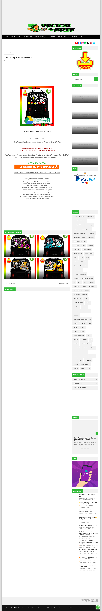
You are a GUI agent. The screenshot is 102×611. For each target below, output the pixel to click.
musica (85, 282)
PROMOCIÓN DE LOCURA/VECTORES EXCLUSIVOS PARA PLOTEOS (88, 550)
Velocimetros (77, 352)
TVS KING (86, 347)
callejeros (85, 352)
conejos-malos (77, 356)
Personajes (84, 307)
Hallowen (76, 339)
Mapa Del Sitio (45, 607)
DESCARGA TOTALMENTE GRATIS (88, 525)
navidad (92, 282)
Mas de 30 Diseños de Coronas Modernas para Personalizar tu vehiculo (85, 439)
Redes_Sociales (77, 347)
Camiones (82, 327)
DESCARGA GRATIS (37, 163)
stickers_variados (85, 364)
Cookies (6, 607)
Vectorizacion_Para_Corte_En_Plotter (82, 319)
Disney (85, 298)
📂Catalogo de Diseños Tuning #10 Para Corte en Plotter (88, 503)
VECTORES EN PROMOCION (64, 37)
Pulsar (84, 286)
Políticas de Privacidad (15, 607)
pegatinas (76, 364)
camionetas (91, 237)
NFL (91, 339)
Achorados (83, 261)
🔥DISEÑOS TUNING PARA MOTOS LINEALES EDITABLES (88, 558)
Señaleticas (76, 315)
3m (74, 282)
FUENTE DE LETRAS (78, 302)
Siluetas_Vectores (78, 253)
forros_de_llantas (78, 290)
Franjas (75, 257)
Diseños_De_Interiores (79, 335)
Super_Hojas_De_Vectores (80, 220)
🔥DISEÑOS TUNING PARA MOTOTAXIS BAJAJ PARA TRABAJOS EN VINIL (88, 542)
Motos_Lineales (91, 233)
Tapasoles (90, 245)
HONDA (88, 335)
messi (75, 360)
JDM (86, 266)
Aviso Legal (38, 607)
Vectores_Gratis (9, 52)
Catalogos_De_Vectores (79, 233)
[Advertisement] (51, 10)
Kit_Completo (84, 339)
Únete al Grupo (54, 607)
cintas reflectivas (78, 270)
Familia (87, 302)
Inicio (6, 37)
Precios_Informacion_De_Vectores (82, 311)
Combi (79, 282)
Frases (81, 257)
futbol (87, 257)
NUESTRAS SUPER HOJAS (40, 37)
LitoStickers (95, 601)
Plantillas (76, 343)
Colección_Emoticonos (79, 331)
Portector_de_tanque (86, 343)
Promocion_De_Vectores (79, 245)
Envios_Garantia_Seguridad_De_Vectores (83, 278)
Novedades (76, 307)
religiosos (84, 294)
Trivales (93, 347)
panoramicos (88, 360)
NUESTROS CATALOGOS (16, 37)
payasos (87, 290)
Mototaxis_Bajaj (87, 249)
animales (76, 323)
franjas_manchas (89, 253)
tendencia (76, 368)
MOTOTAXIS (76, 229)
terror (82, 368)
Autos (83, 237)
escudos (85, 356)
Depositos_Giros (77, 298)
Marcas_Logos (89, 225)
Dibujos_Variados (78, 266)
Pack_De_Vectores (86, 229)
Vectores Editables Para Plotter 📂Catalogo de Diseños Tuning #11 (88, 518)
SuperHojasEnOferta (78, 225)
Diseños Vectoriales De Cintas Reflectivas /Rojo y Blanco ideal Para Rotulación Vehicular (88, 533)
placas (75, 327)
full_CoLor (92, 356)
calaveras (83, 323)
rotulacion (76, 261)
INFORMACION (52, 37)
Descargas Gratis (63, 607)
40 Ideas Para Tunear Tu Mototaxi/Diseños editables (86, 510)
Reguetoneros (92, 286)
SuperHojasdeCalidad (79, 216)
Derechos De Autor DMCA (28, 607)
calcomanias (77, 237)
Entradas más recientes (11, 283)
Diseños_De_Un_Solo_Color (80, 274)
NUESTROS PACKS (28, 37)
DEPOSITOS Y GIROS (77, 37)
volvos (88, 368)
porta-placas (77, 294)
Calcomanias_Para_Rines (79, 241)
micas (80, 360)
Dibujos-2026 (77, 286)
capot (89, 323)
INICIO (70, 607)
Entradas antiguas (63, 283)
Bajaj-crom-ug (77, 249)
